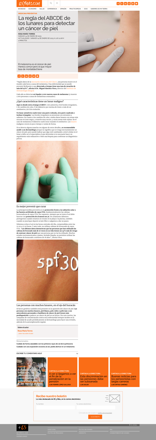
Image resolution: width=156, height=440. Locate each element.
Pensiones (22, 366)
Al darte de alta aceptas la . (95, 413)
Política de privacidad (55, 433)
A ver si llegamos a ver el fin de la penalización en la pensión (62, 377)
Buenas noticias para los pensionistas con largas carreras (123, 379)
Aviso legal (52, 429)
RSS (111, 429)
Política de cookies (85, 429)
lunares (74, 122)
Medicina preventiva (27, 13)
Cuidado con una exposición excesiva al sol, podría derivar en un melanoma (45, 347)
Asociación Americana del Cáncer (44, 82)
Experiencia (52, 9)
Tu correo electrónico (83, 404)
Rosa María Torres (26, 34)
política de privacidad (105, 413)
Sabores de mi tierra (99, 9)
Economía (32, 9)
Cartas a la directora (59, 371)
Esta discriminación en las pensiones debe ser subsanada (93, 379)
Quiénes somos (22, 436)
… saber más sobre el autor (25, 333)
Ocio (86, 9)
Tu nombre (40, 404)
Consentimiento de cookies (119, 433)
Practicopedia (75, 9)
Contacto (82, 433)
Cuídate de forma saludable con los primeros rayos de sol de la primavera (45, 344)
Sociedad (21, 9)
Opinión (63, 9)
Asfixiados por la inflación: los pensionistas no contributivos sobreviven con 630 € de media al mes (31, 376)
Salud (42, 9)
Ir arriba (133, 425)
